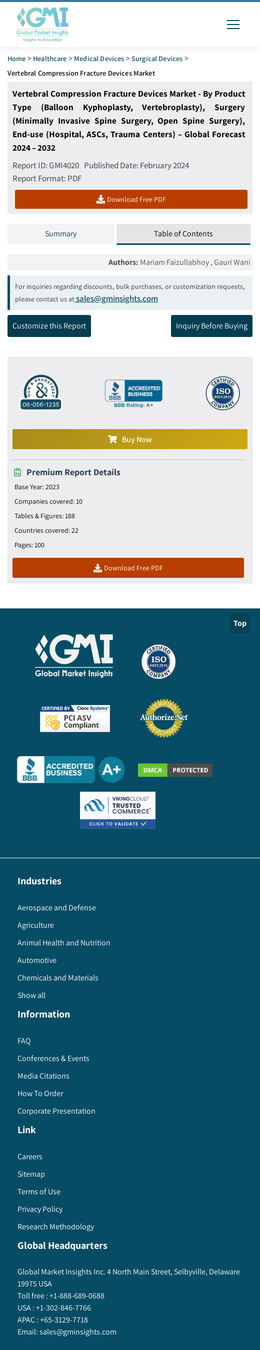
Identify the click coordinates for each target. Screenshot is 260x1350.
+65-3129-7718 (63, 1319)
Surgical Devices (157, 58)
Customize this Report (49, 325)
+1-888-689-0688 (76, 1295)
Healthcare (50, 58)
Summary (60, 233)
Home (17, 58)
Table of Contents (183, 233)
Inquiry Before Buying (212, 325)
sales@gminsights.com (116, 298)
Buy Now (130, 439)
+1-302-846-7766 (62, 1307)
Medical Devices (99, 58)
